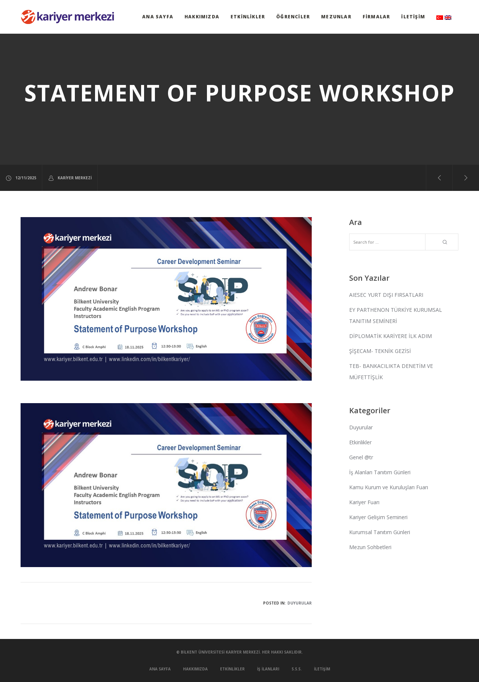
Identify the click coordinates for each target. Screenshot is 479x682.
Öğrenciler (293, 16)
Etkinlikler (248, 16)
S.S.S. (297, 669)
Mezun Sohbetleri (370, 547)
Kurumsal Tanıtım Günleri (379, 532)
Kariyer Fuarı (364, 502)
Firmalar (376, 16)
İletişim (413, 16)
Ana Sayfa (157, 16)
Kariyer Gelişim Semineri (378, 517)
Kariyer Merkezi (70, 178)
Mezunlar (336, 16)
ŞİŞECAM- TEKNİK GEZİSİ (380, 350)
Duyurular (299, 603)
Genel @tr (361, 457)
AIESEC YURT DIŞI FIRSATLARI (386, 294)
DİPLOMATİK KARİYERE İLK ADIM (390, 336)
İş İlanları (268, 669)
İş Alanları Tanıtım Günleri (380, 472)
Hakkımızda (201, 16)
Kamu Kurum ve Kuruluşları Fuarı (388, 487)
